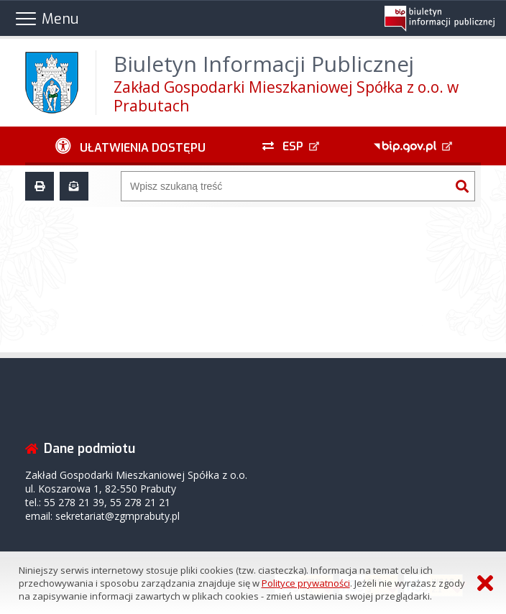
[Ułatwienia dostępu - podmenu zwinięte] (130, 146)
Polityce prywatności (306, 583)
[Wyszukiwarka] (285, 186)
